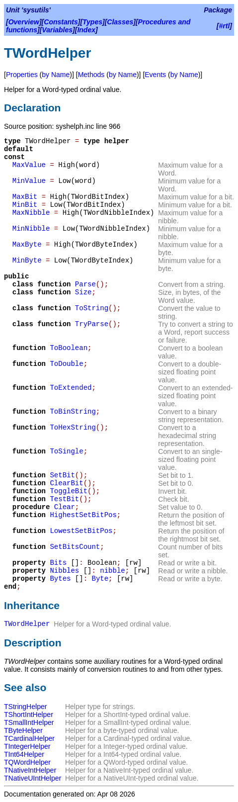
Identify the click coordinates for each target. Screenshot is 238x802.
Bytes (60, 579)
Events (155, 75)
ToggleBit (68, 491)
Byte (99, 579)
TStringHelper (25, 707)
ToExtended (70, 388)
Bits (58, 563)
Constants (61, 22)
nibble (112, 571)
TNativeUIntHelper (32, 778)
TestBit (64, 499)
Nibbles (64, 571)
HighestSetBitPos (83, 515)
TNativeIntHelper (30, 770)
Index (86, 30)
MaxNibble (31, 213)
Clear (64, 507)
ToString (91, 308)
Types (92, 22)
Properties (22, 75)
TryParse (91, 324)
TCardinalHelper (29, 738)
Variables (57, 30)
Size (83, 292)
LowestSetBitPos (81, 531)
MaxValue (29, 165)
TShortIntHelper (28, 714)
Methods (91, 75)
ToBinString (72, 412)
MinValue (29, 181)
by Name (56, 75)
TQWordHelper (27, 762)
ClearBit (66, 483)
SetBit (62, 475)
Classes (120, 22)
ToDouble (66, 364)
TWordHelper (27, 624)
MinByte (27, 261)
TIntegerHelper (27, 746)
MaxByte (27, 245)
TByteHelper (23, 730)
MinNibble (31, 229)
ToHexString (72, 428)
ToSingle (66, 451)
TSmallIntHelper (29, 722)
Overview (23, 22)
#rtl (224, 26)
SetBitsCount (75, 547)
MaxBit (24, 197)
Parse (85, 284)
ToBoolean (68, 348)
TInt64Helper (24, 754)
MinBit (24, 205)
